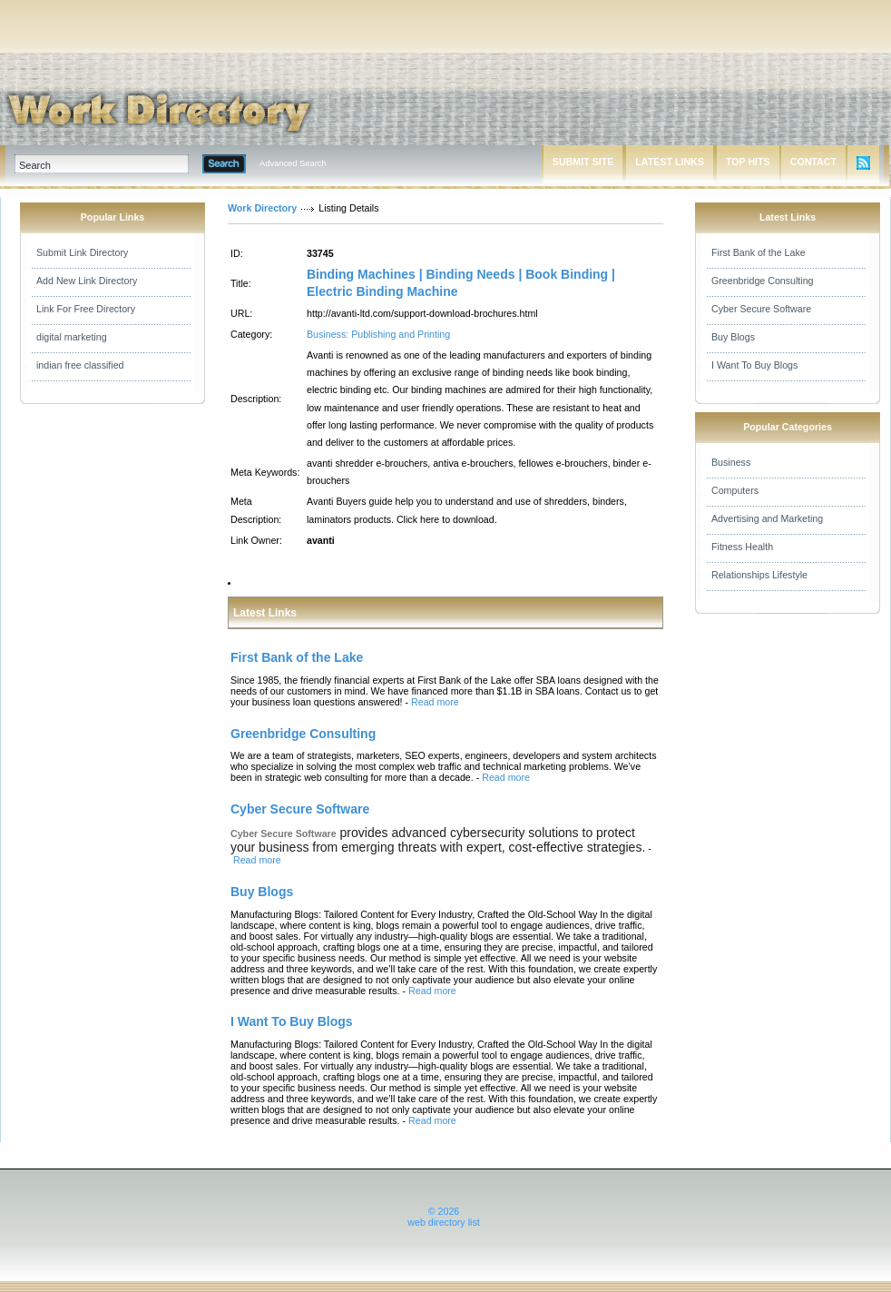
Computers (735, 490)
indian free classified (80, 365)
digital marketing (71, 336)
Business (730, 462)
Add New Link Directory (86, 280)
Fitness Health (742, 546)
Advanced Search (293, 163)
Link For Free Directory (85, 308)
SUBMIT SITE (583, 161)
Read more (435, 701)
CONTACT (813, 161)
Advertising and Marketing (767, 518)
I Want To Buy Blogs (754, 365)
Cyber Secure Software (761, 308)
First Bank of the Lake (758, 252)
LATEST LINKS (669, 161)
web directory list (443, 1222)
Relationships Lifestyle (759, 574)
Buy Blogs (733, 336)
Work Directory (262, 207)
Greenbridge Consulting (762, 280)
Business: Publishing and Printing (378, 334)
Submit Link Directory (82, 252)
